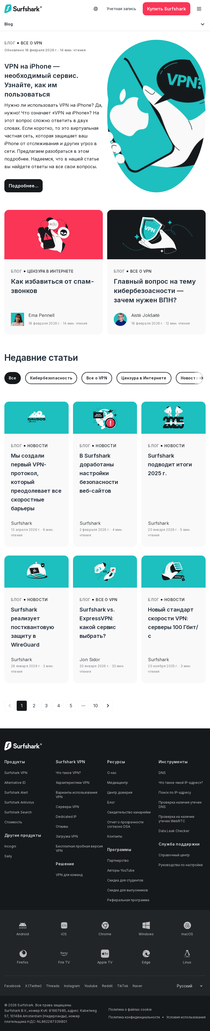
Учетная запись (121, 8)
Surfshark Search (18, 812)
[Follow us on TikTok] (122, 986)
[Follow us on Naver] (137, 986)
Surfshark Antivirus (19, 802)
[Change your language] (190, 986)
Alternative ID (15, 783)
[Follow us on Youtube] (91, 986)
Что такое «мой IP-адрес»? (181, 783)
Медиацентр (117, 783)
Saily (8, 856)
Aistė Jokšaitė (145, 315)
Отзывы (62, 826)
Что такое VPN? (68, 773)
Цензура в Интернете (50, 271)
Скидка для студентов (125, 880)
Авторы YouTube (121, 870)
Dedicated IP (66, 817)
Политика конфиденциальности (134, 1017)
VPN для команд (69, 875)
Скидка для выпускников (127, 890)
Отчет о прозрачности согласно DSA (125, 824)
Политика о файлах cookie (130, 1009)
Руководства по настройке (181, 865)
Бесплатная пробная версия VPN (79, 848)
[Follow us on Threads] (53, 986)
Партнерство (118, 860)
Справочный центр (174, 855)
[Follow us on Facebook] (12, 986)
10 (95, 705)
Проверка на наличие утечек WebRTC (176, 819)
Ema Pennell (41, 315)
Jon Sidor (90, 659)
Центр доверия (119, 792)
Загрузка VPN (67, 836)
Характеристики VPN (72, 783)
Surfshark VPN (15, 773)
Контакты (114, 836)
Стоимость (13, 822)
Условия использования (186, 1017)
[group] (12, 378)
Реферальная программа (128, 900)
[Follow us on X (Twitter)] (33, 986)
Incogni (10, 846)
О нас (111, 773)
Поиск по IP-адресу (175, 792)
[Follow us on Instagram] (72, 986)
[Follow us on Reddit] (107, 986)
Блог (9, 43)
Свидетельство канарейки (129, 812)
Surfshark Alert (16, 792)
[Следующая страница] (108, 706)
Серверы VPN (67, 807)
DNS (162, 773)
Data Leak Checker (174, 831)
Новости (37, 445)
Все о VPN (31, 43)
